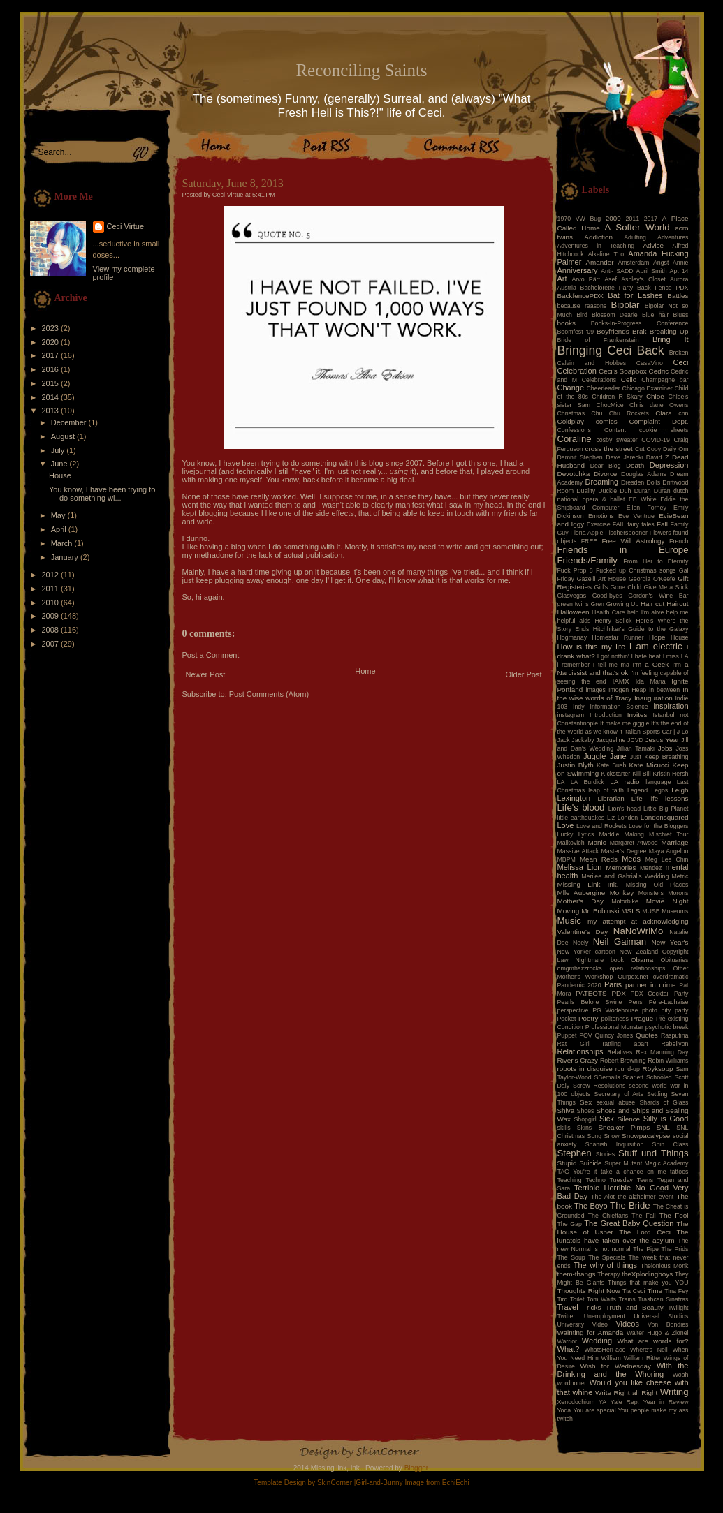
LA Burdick (587, 781)
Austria (566, 287)
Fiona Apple (587, 532)
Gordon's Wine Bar (658, 595)
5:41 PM (263, 194)
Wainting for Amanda (590, 1332)
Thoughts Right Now (588, 1290)
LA (561, 781)
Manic (596, 842)
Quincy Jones (614, 1035)
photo (649, 1010)
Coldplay (570, 421)
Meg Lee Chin (667, 859)
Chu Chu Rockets (620, 413)
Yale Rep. (625, 1401)
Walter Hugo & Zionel (658, 1332)
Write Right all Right (626, 1392)
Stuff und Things (653, 1153)
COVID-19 (655, 439)
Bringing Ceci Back (610, 350)
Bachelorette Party (607, 287)
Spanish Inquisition (614, 1144)
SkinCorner (334, 1482)
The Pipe (646, 1249)
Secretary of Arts (618, 1094)
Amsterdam (633, 262)
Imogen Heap (627, 689)
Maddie (609, 834)
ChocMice (610, 404)
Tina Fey (676, 1290)
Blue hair (655, 314)
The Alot (603, 1196)
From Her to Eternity (655, 561)
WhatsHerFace (605, 1349)
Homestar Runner (617, 637)
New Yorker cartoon (586, 951)
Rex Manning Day (662, 1052)
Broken (679, 352)
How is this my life (591, 646)
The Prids (675, 1249)
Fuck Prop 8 (575, 570)
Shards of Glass (663, 1102)
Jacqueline (610, 740)
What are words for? (652, 1341)
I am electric (655, 646)
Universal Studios (661, 1316)
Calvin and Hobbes (592, 363)
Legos (659, 790)
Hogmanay (572, 637)
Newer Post (206, 674)
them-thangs (576, 1274)
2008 (51, 630)
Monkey (622, 892)
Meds (631, 859)
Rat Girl (573, 1043)
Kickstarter (616, 773)
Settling (657, 1094)
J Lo (683, 731)
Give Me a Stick (666, 587)
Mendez (651, 867)
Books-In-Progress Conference (640, 323)
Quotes (647, 1035)
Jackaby (582, 740)
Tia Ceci (633, 1290)
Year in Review (666, 1401)
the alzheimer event (645, 1196)
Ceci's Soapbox (623, 371)
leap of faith (606, 790)
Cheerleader (603, 388)
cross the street (609, 448)
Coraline (574, 439)
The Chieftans (608, 1215)
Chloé (655, 396)
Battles (677, 296)
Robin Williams (668, 1060)
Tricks (592, 1307)
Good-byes (607, 595)
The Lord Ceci (645, 1232)
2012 (51, 574)
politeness (615, 1018)
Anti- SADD (617, 270)
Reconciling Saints (361, 70)
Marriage (675, 842)
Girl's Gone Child (617, 587)
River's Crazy (578, 1060)
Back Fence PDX (663, 287)
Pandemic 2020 (579, 985)
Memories (621, 867)
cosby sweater (616, 439)
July (59, 450)
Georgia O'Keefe (652, 578)
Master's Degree (623, 851)
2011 (51, 588)
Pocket (566, 1018)
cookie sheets (663, 430)
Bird (581, 314)
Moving (568, 911)
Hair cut (652, 603)
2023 (51, 328)
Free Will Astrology (632, 541)
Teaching (569, 1179)
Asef (610, 279)
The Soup (571, 1257)
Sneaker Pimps (624, 1127)
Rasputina (675, 1035)
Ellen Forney (646, 507)
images (596, 689)
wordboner (572, 1383)
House (60, 475)
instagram (571, 714)
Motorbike (624, 901)
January (65, 557)
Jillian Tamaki (636, 748)
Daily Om (676, 448)
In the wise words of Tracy (623, 694)
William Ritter (642, 1358)
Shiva (566, 1110)
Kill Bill (641, 773)
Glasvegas (572, 595)
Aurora (679, 279)
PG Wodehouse (615, 1010)
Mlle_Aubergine (581, 892)
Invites (637, 714)
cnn (683, 413)
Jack (563, 740)
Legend (637, 790)
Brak (639, 331)
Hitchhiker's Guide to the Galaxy (641, 629)
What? (568, 1349)
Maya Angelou (669, 851)
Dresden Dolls (640, 482)
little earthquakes (581, 817)
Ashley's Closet (643, 279)
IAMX (620, 681)
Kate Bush (611, 765)
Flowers (660, 532)
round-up (627, 1068)
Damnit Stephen (580, 457)
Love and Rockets (601, 825)
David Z (657, 457)
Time (654, 1290)
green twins (573, 603)
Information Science (619, 706)
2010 (51, 602)
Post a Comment (211, 655)
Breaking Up (669, 331)
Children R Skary (617, 396)
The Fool (674, 1215)
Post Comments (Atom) (269, 694)
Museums (675, 911)
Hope (657, 637)
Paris (613, 984)
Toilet (577, 1299)
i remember (573, 664)
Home (365, 671)
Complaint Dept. (659, 421)
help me (677, 612)
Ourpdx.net (633, 976)
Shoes (585, 1110)
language (658, 781)
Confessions (574, 430)
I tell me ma (611, 664)
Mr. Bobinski (600, 911)
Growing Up (622, 603)
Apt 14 (679, 270)
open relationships (638, 968)
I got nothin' (613, 656)
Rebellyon (674, 1043)
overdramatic (671, 976)
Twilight (678, 1307)
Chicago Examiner (647, 388)
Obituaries (674, 960)
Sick (606, 1118)
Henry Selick (612, 620)
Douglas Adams (643, 474)
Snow (612, 1135)
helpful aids (574, 620)
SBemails (607, 1077)
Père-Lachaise (669, 1001)
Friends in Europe (623, 550)
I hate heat (646, 656)
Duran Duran (652, 490)
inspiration (670, 706)
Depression (669, 465)
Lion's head (624, 808)
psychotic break (667, 1027)
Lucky (565, 834)
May (59, 515)
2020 (51, 342)
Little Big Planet (665, 808)
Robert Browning (623, 1060)
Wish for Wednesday (615, 1366)
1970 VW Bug (579, 218)
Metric (680, 876)
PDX (618, 993)
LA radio (624, 781)
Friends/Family (587, 560)
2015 (51, 383)
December (70, 422)
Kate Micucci (649, 765)
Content (615, 430)
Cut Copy (648, 448)
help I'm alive (645, 612)
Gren (597, 603)
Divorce (605, 474)
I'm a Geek (650, 664)
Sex (586, 1102)
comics (607, 421)
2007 (51, 644)
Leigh (679, 790)
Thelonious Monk (665, 1265)
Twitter (566, 1316)
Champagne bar (664, 379)
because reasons (582, 305)
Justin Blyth (575, 765)
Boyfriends (613, 331)
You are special (594, 1410)
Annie (681, 262)
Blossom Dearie (615, 314)
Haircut (677, 603)
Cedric (659, 371)
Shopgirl (585, 1119)
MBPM (566, 859)
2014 (51, 397)
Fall (662, 524)
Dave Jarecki (624, 457)
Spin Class (670, 1144)
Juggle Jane (605, 756)
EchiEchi (455, 1482)
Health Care (608, 612)
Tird (562, 1299)
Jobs (665, 748)
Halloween (573, 612)
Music (569, 920)
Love (565, 825)
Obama (642, 960)
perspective (573, 1010)
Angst (661, 262)
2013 (51, 410)
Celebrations (599, 379)
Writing (674, 1392)
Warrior (567, 1341)
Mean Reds (599, 859)
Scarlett (632, 1077)
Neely (581, 942)
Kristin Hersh (671, 773)
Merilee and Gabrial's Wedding (625, 876)
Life (637, 798)
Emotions (601, 515)
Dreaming (601, 482)
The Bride (630, 1205)
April (59, 529)
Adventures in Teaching (596, 245)
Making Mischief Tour (657, 834)
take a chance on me (633, 1171)
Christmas (571, 413)
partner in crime (650, 985)
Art (562, 278)
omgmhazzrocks (579, 968)
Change (571, 387)
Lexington (574, 798)
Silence (629, 1119)
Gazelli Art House (602, 578)
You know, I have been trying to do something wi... (102, 493)
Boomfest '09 (575, 331)
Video (600, 1324)
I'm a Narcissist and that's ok (623, 668)
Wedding (597, 1340)
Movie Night (667, 901)
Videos (626, 1324)
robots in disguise (585, 1068)
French (678, 541)
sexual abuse (616, 1102)
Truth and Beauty (635, 1307)
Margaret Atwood (634, 842)
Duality (585, 490)
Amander (600, 262)
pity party (675, 1010)
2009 (51, 616)
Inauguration (653, 698)
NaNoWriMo (638, 931)
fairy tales (641, 524)
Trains (627, 1299)
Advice (653, 245)
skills (564, 1127)
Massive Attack (578, 851)
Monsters (651, 893)
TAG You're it (577, 1171)
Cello (629, 379)
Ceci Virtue (126, 226)
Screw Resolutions (599, 1085)
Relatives (619, 1052)
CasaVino (649, 363)
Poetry (588, 1018)
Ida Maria (651, 681)
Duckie (607, 490)
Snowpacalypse (646, 1135)
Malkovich (571, 842)
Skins (584, 1127)
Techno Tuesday (609, 1179)
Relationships (580, 1051)
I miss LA (676, 656)
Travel (567, 1307)
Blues (680, 314)
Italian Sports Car (647, 731)
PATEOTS (591, 993)
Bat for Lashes (635, 295)
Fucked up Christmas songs (636, 570)
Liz (611, 817)
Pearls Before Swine (589, 1001)
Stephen (574, 1153)
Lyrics (586, 834)
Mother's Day (580, 901)
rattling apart (625, 1043)
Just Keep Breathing (659, 756)
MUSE (650, 911)
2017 (51, 355)
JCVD (635, 740)
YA (602, 1401)
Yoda (564, 1410)
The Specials (606, 1257)
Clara (663, 413)
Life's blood (581, 807)
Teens (645, 1179)
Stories (605, 1154)
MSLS (630, 911)
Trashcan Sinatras (663, 1299)
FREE (589, 541)
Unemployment (604, 1316)
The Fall (643, 1215)
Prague (642, 1018)
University (571, 1324)
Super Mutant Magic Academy (646, 1163)
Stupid (567, 1163)
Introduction (606, 714)
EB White (643, 499)
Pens (636, 1001)
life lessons (669, 798)
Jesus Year (662, 740)
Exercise (599, 524)
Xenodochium (576, 1401)
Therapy (608, 1274)
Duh (625, 490)
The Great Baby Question (628, 1223)
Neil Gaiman (619, 941)
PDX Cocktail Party (660, 993)
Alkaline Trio (606, 254)
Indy (579, 706)
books (566, 323)
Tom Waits (601, 1299)
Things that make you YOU (648, 1282)
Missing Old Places (657, 884)
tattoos (679, 1171)
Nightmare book (600, 960)
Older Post (524, 674)
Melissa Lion (579, 867)
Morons (678, 893)
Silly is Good (666, 1118)
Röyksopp (658, 1068)
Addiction (598, 237)
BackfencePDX (580, 296)
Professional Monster (614, 1027)
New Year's (670, 942)
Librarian (610, 798)
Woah (681, 1374)
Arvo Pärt (585, 279)
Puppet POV (574, 1035)
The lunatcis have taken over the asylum (623, 1236)
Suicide (590, 1163)
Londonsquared (665, 817)
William (611, 1358)
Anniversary (577, 270)
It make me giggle (624, 723)
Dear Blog (605, 465)
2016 (51, 369)
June (60, 463)
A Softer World (637, 227)
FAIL (619, 524)
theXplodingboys (647, 1274)
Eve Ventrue (636, 515)
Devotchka (573, 474)
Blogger (416, 1468)
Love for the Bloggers (659, 825)
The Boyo (591, 1206)
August (64, 436)
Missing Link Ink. (588, 884)
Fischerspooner (626, 532)
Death (635, 465)
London (628, 817)
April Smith (651, 270)
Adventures (673, 237)
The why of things (605, 1265)
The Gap (569, 1223)
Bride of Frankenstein (598, 340)
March (63, 543)
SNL (663, 1127)
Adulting (635, 237)
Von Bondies (668, 1324)
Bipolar (625, 305)
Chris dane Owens (658, 404)
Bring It (670, 339)
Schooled (659, 1077)
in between (664, 689)
